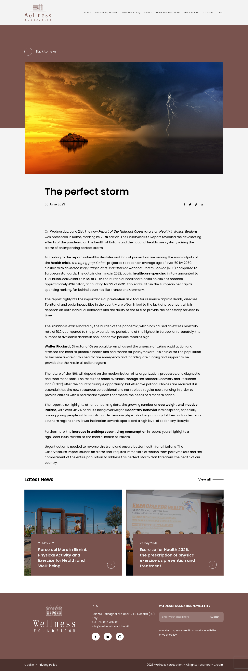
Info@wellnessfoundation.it (110, 626)
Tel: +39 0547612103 (105, 622)
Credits (219, 665)
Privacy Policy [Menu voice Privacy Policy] (48, 665)
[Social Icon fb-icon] (96, 638)
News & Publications (168, 12)
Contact (208, 12)
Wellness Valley (131, 12)
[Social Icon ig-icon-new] (120, 638)
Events (148, 12)
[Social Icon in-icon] (108, 638)
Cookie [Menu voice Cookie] (29, 665)
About (87, 12)
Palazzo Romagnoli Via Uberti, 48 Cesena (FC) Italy (123, 616)
